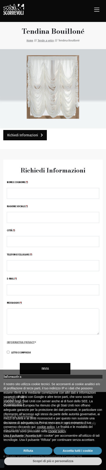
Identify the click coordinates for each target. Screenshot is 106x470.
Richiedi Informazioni (25, 135)
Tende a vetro (46, 40)
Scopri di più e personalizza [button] (53, 461)
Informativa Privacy (21, 342)
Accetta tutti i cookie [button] (78, 450)
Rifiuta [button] (28, 450)
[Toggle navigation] (97, 9)
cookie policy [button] (46, 427)
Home (30, 40)
